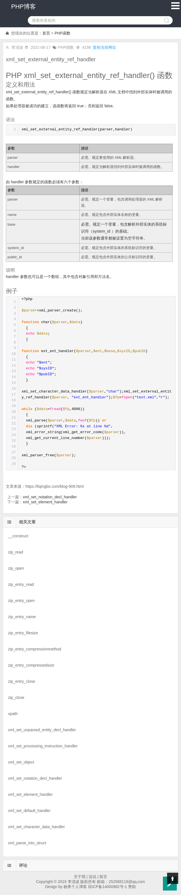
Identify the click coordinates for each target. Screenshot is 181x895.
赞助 (132, 886)
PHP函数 (62, 33)
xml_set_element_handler (45, 502)
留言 (103, 876)
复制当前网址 (104, 47)
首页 (46, 33)
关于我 (79, 876)
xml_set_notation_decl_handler (50, 497)
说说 (92, 876)
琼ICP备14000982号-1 (107, 886)
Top (172, 878)
